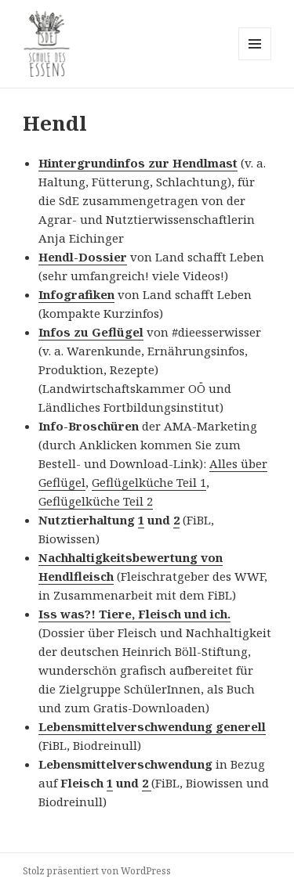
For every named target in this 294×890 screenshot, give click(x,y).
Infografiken (76, 294)
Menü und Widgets (255, 59)
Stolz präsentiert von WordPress (97, 870)
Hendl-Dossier (82, 257)
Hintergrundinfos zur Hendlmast (138, 163)
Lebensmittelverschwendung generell (152, 726)
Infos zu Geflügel (90, 332)
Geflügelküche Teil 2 (95, 501)
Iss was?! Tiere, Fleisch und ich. (134, 614)
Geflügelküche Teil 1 (149, 482)
